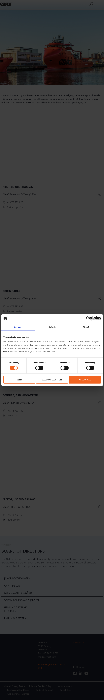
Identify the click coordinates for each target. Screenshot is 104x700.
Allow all (85, 379)
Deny (19, 379)
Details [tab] (52, 326)
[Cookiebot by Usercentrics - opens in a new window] (88, 318)
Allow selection (52, 379)
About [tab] (86, 326)
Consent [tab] (18, 326)
